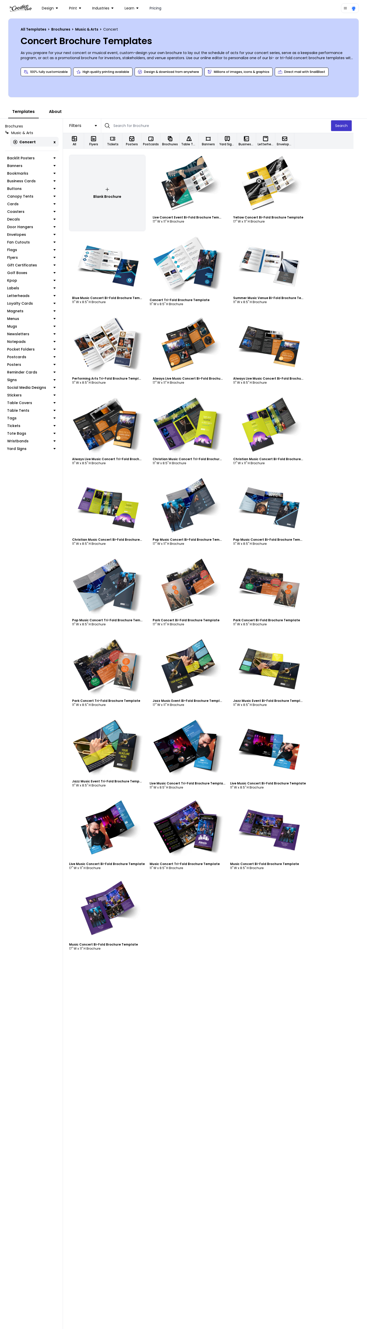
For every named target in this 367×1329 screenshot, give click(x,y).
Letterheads (38, 295)
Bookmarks (38, 173)
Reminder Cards (38, 372)
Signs (38, 379)
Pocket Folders (38, 349)
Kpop (38, 280)
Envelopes (38, 234)
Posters (38, 364)
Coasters (38, 211)
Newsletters (38, 334)
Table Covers (38, 402)
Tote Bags (38, 433)
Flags (38, 249)
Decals (38, 219)
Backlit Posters (38, 158)
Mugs (38, 326)
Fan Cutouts (38, 242)
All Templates (34, 29)
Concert (24, 142)
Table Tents (38, 410)
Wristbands (38, 441)
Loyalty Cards (38, 303)
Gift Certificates (38, 265)
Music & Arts (87, 29)
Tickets (38, 425)
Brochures (61, 29)
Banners (38, 165)
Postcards (38, 356)
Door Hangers (38, 226)
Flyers (38, 257)
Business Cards (38, 181)
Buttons (38, 188)
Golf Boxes (38, 272)
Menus (38, 318)
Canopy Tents (38, 196)
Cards (38, 204)
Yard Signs (38, 448)
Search (355, 125)
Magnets (38, 311)
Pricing (155, 8)
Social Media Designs (38, 387)
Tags (38, 418)
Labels (38, 288)
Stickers (38, 395)
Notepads (38, 341)
